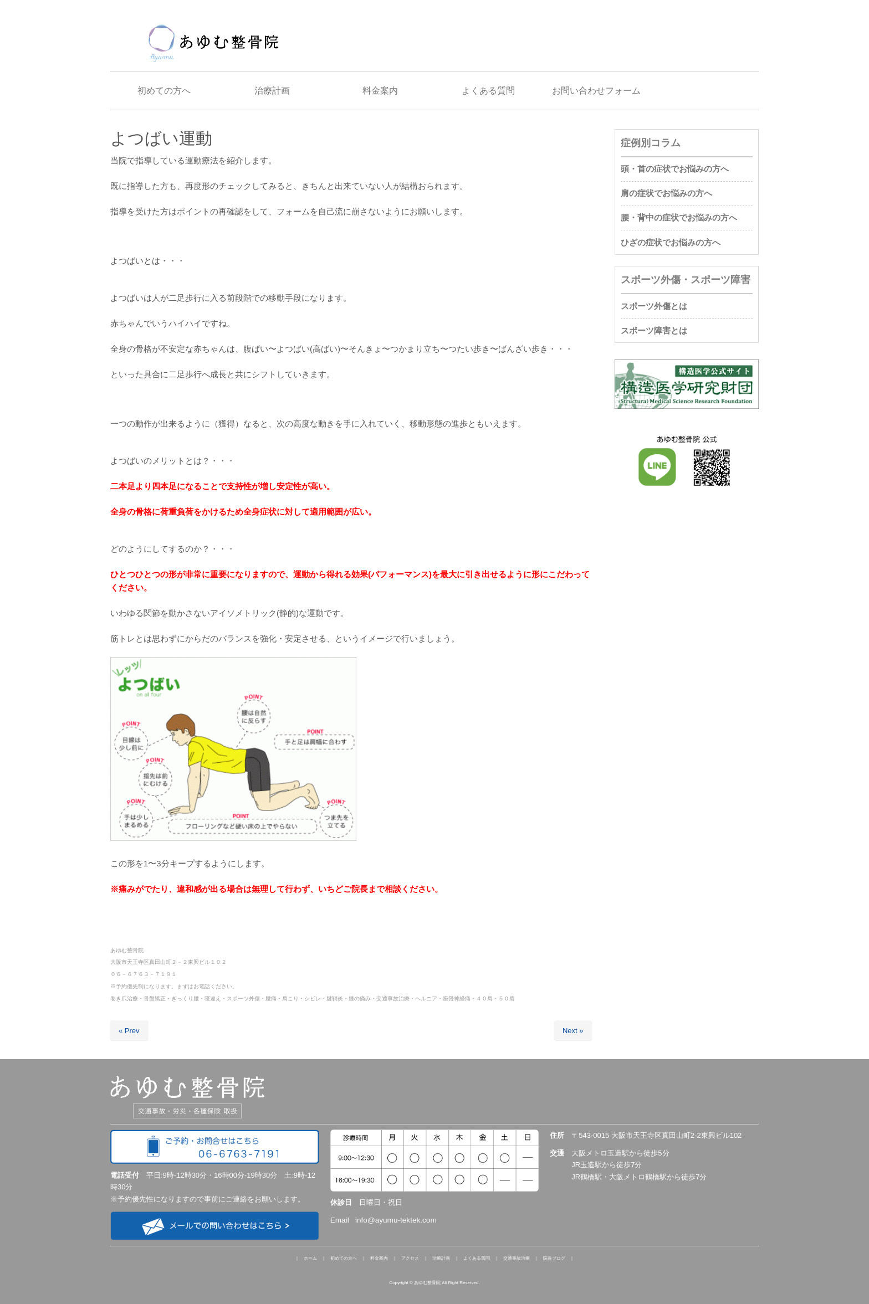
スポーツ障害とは (654, 330)
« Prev (129, 1030)
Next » (573, 1030)
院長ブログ (554, 1258)
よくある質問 (476, 1258)
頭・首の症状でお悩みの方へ (675, 168)
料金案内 (379, 1258)
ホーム (310, 1258)
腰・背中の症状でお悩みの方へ (679, 217)
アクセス (410, 1258)
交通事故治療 (516, 1258)
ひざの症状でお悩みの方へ (670, 242)
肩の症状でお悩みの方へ (666, 193)
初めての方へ (343, 1258)
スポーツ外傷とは (654, 306)
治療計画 (441, 1258)
